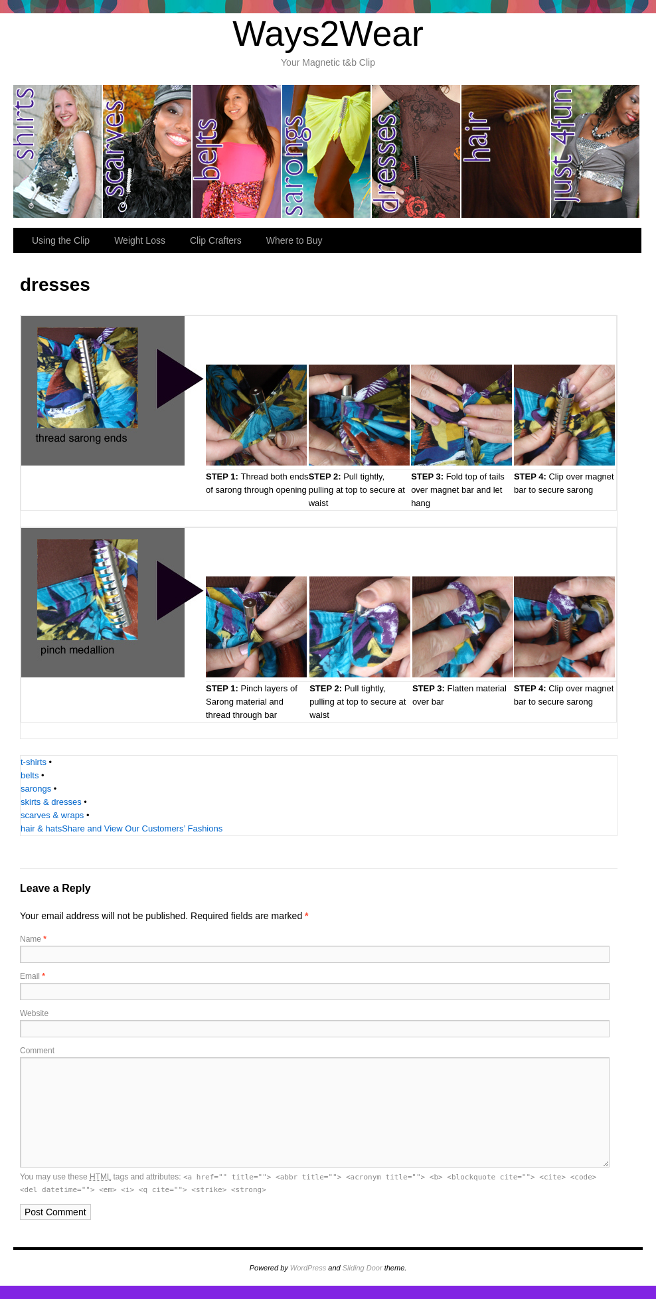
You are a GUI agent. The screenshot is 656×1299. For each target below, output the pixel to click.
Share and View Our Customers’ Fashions (142, 828)
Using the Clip (61, 240)
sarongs (327, 151)
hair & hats (41, 828)
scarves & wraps (52, 815)
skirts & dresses (51, 802)
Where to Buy (294, 240)
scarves (148, 151)
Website (34, 1013)
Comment (37, 1050)
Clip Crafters (216, 240)
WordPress (308, 1268)
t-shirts (33, 762)
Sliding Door (362, 1268)
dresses (416, 151)
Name (33, 939)
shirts (58, 151)
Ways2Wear (327, 33)
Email (32, 976)
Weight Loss (139, 240)
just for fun (595, 151)
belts (237, 151)
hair (506, 151)
